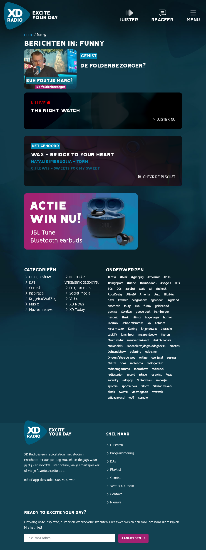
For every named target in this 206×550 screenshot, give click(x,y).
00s (177, 283)
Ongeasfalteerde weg (121, 358)
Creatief (122, 300)
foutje (127, 306)
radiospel (158, 369)
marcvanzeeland (137, 340)
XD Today (77, 309)
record (131, 375)
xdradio (143, 398)
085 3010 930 (64, 480)
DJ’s (113, 461)
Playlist (115, 470)
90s (119, 289)
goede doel (143, 312)
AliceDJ (131, 294)
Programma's (80, 287)
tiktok (111, 392)
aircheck (161, 289)
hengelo (113, 317)
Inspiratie (36, 293)
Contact (116, 494)
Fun (137, 306)
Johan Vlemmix (132, 323)
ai (150, 289)
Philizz (112, 363)
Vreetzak (157, 392)
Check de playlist (156, 176)
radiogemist (155, 363)
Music (34, 304)
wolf (131, 398)
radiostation (115, 375)
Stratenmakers (162, 386)
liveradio (166, 329)
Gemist (89, 56)
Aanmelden (133, 538)
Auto (157, 294)
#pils (167, 277)
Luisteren (116, 445)
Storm (145, 386)
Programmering (122, 453)
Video (73, 298)
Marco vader (115, 340)
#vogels (165, 283)
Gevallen (126, 312)
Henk (125, 317)
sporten (113, 386)
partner (171, 358)
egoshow (157, 300)
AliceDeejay (115, 294)
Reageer (162, 16)
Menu (193, 16)
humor (167, 317)
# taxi (112, 277)
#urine (131, 283)
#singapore (115, 283)
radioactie (136, 363)
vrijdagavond (116, 398)
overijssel (157, 358)
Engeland (172, 300)
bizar (111, 300)
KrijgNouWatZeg (43, 298)
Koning (132, 329)
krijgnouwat (149, 329)
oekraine (150, 352)
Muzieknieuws (40, 309)
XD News (76, 304)
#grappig (137, 277)
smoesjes (162, 380)
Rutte (169, 375)
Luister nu (163, 119)
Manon (165, 335)
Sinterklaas (144, 380)
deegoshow (139, 300)
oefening (135, 352)
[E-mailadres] (69, 538)
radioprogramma (119, 369)
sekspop (127, 380)
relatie (143, 375)
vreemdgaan (140, 392)
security (113, 380)
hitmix (136, 317)
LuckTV (112, 335)
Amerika (144, 294)
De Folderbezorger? (113, 66)
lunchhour (127, 335)
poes (123, 363)
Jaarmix (113, 323)
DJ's (32, 282)
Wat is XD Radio (122, 486)
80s (110, 289)
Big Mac (169, 294)
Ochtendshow (117, 352)
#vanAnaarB (148, 283)
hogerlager (152, 317)
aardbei (130, 289)
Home (28, 34)
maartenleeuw (147, 335)
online (143, 358)
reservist (156, 375)
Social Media (80, 293)
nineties (174, 346)
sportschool (129, 386)
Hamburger (161, 312)
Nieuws (115, 502)
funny (147, 306)
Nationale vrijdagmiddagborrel (146, 346)
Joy (149, 323)
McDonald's (115, 346)
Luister (128, 16)
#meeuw (153, 277)
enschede (114, 306)
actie (142, 289)
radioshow (141, 369)
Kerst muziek (116, 329)
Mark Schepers (161, 340)
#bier (123, 277)
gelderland (162, 306)
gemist (112, 312)
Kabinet (160, 323)
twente (123, 392)
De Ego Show (40, 277)
